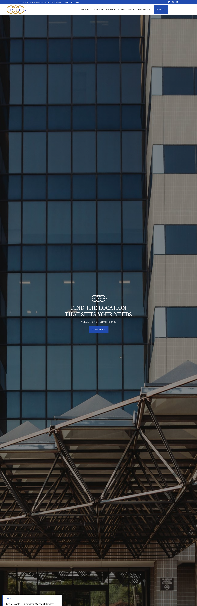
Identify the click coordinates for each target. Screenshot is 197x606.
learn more (98, 329)
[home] (15, 10)
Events (131, 9)
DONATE (161, 9)
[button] (84, 9)
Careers (121, 9)
